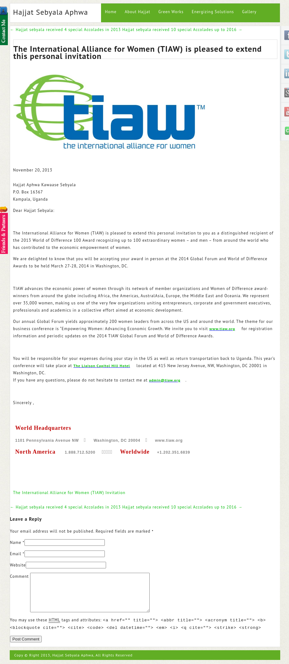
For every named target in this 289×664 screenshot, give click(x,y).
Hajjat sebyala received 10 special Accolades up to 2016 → (182, 29)
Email (15, 553)
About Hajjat (137, 11)
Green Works (171, 11)
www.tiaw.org (222, 328)
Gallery (249, 11)
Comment (19, 576)
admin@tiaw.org (164, 380)
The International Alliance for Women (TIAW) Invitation (69, 492)
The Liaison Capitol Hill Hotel (101, 365)
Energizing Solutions (213, 11)
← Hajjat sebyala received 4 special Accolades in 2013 (65, 29)
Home (111, 11)
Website (18, 565)
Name (15, 542)
